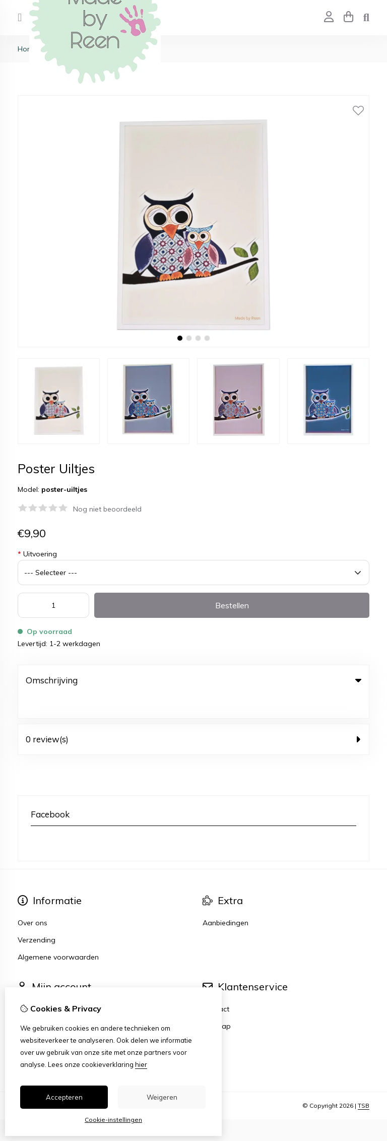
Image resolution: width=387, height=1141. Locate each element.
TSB (363, 1083)
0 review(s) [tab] (193, 716)
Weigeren (162, 1097)
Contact (216, 986)
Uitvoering (37, 553)
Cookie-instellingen (113, 1119)
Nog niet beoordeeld (107, 509)
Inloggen (32, 986)
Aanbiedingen (225, 900)
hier (141, 1064)
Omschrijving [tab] (193, 680)
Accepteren (64, 1097)
